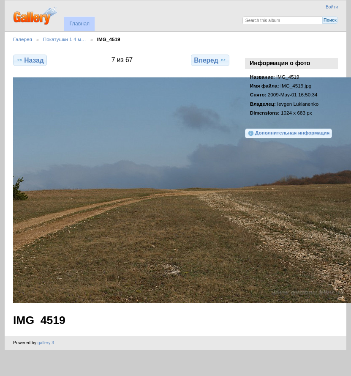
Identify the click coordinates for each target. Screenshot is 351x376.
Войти (332, 7)
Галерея (22, 39)
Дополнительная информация (289, 133)
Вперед (210, 60)
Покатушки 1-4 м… (64, 39)
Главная (79, 24)
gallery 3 (46, 342)
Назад (30, 60)
